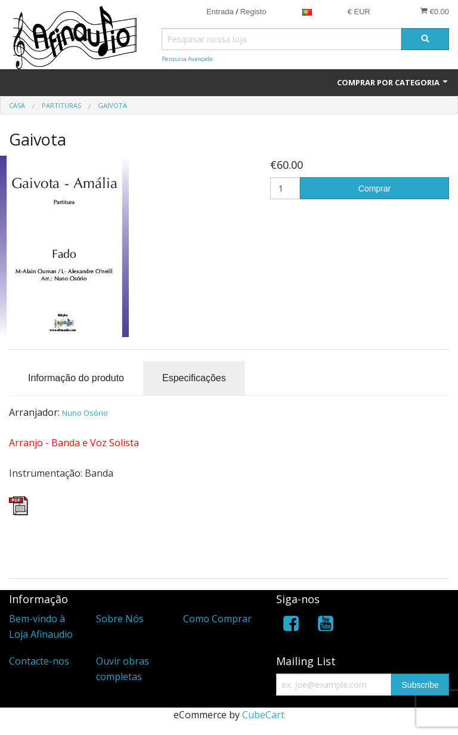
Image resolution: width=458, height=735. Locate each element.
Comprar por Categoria (393, 82)
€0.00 (434, 11)
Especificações (194, 378)
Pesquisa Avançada (187, 59)
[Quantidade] (285, 188)
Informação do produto (76, 378)
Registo (253, 11)
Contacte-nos (39, 661)
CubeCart (263, 714)
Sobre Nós (120, 618)
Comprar (374, 188)
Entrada (220, 11)
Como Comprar (217, 618)
